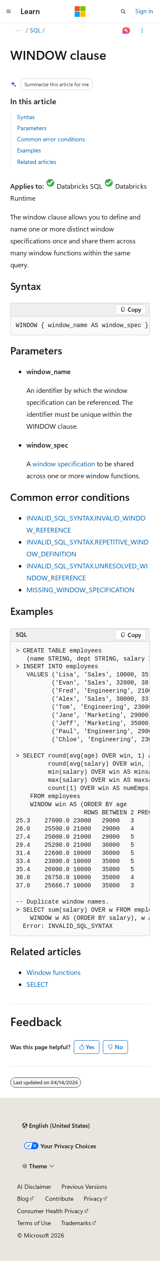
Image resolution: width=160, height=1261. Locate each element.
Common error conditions (51, 139)
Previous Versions (84, 1186)
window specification (63, 463)
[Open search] (123, 11)
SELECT (37, 984)
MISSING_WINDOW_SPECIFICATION (80, 589)
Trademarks (76, 1223)
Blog (23, 1198)
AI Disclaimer (34, 1186)
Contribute (59, 1198)
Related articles (36, 162)
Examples (29, 150)
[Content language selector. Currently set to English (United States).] (56, 1125)
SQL (35, 30)
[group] (80, 325)
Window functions (53, 972)
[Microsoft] (80, 11)
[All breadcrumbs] (17, 31)
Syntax (26, 117)
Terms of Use (34, 1223)
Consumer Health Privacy (50, 1211)
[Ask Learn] (126, 31)
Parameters (32, 128)
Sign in (144, 11)
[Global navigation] (8, 11)
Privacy (93, 1198)
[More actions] (142, 31)
